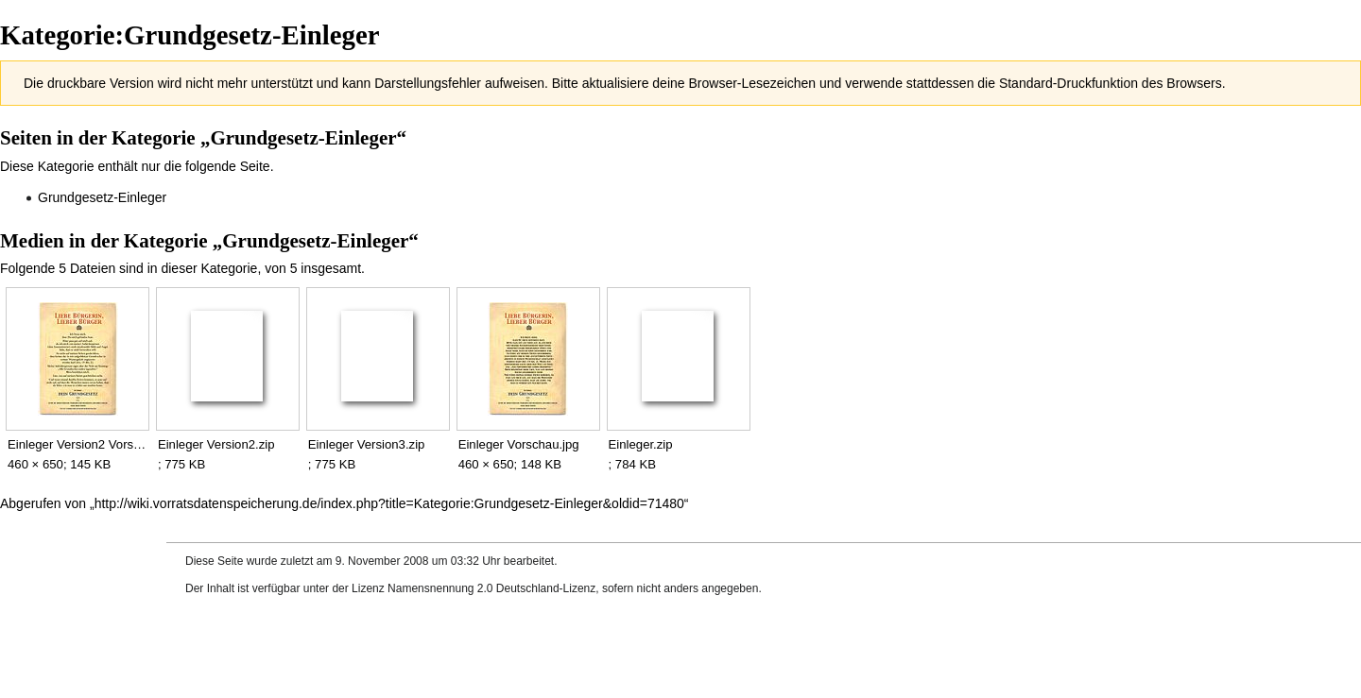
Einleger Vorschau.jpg (518, 444)
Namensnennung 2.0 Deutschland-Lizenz (491, 588)
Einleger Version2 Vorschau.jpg (77, 444)
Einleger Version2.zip (216, 444)
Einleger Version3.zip (366, 444)
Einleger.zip (641, 444)
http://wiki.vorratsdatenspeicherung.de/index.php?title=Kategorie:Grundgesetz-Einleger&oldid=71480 (389, 503)
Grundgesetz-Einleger (102, 197)
